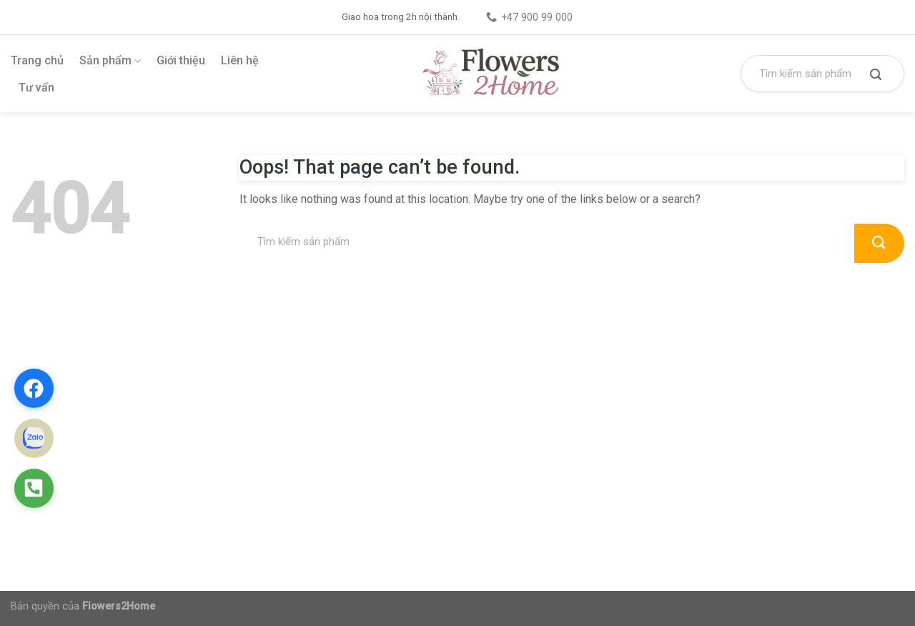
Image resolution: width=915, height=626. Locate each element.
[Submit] (876, 76)
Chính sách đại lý (525, 475)
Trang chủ (37, 60)
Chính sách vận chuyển (539, 450)
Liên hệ (240, 60)
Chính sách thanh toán (536, 374)
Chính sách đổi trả (528, 425)
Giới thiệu (181, 60)
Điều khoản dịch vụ (530, 500)
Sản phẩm (110, 61)
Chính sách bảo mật (532, 400)
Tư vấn (36, 87)
